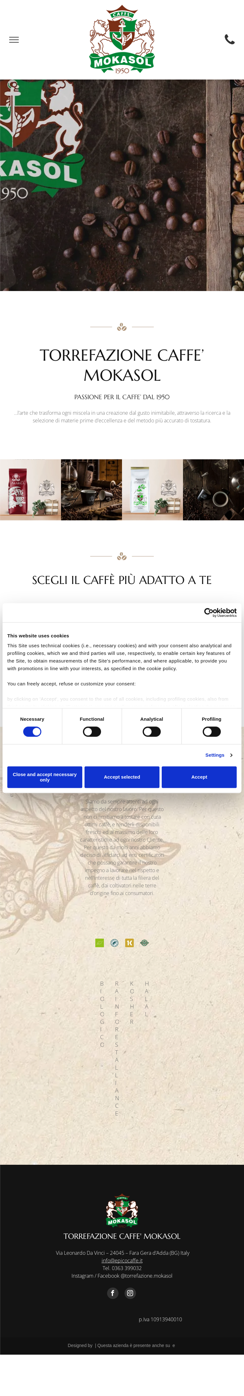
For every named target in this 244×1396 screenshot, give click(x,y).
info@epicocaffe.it (122, 1260)
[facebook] (113, 1294)
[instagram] (130, 1294)
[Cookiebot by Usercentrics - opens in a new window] (209, 612)
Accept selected (122, 777)
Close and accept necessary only (45, 777)
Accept (199, 777)
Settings (215, 755)
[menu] (14, 39)
